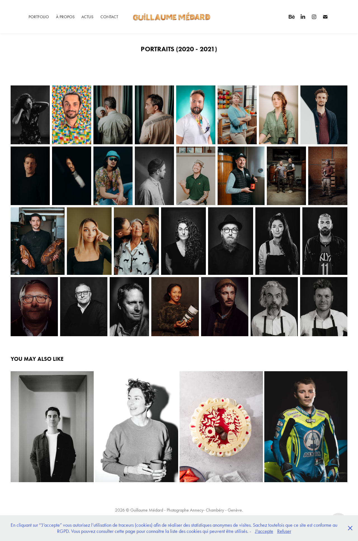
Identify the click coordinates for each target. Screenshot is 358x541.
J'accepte (264, 531)
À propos (65, 16)
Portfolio (39, 16)
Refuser (284, 531)
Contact (109, 16)
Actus (87, 16)
